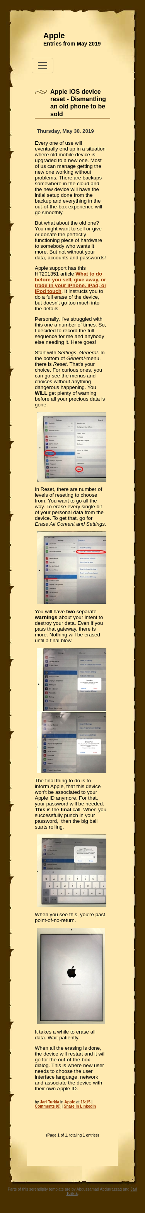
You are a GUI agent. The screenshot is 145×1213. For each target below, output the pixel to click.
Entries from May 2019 (72, 44)
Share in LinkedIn (80, 1106)
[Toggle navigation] (42, 65)
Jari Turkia (49, 1102)
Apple (54, 35)
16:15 (85, 1102)
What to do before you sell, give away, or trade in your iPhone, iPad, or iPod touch (70, 282)
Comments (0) (48, 1106)
